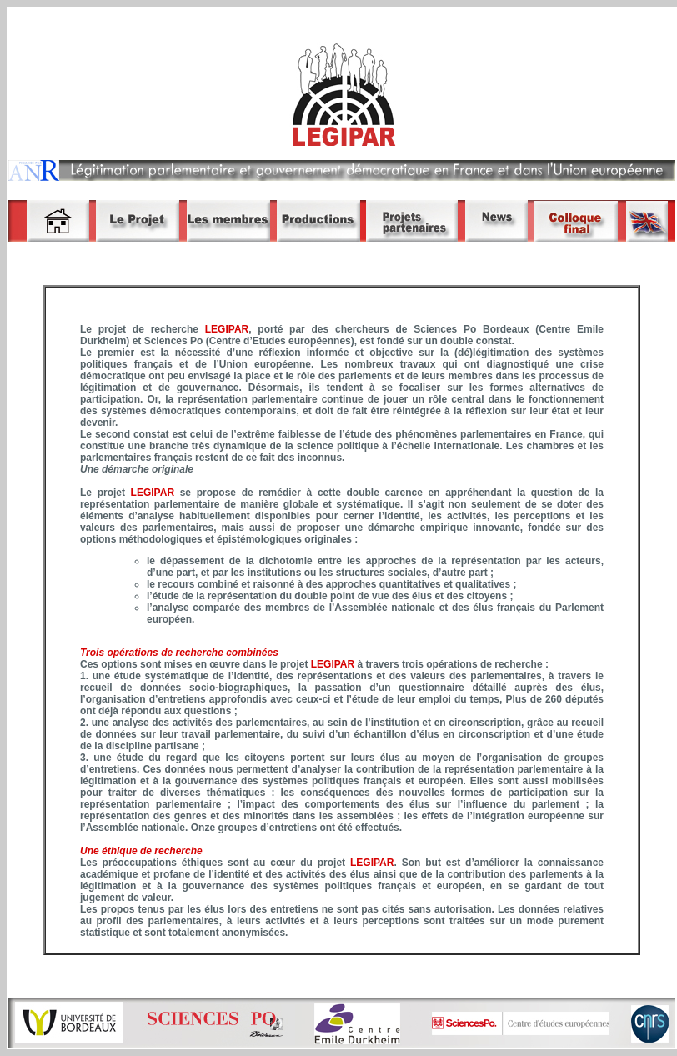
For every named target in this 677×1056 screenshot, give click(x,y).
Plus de (522, 699)
